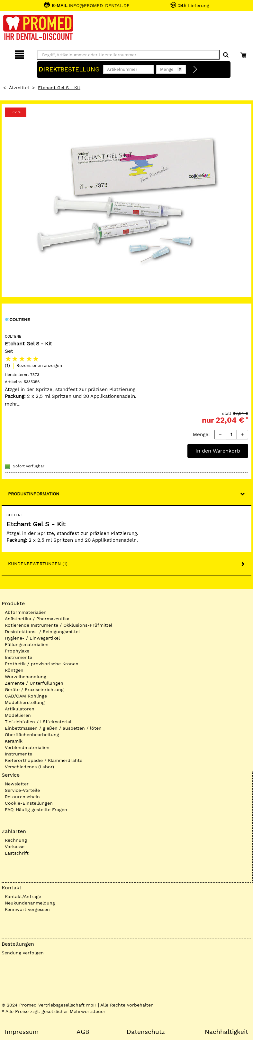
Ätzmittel (19, 87)
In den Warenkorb (217, 451)
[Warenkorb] (244, 53)
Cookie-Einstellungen (29, 803)
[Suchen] (225, 55)
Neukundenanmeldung (30, 902)
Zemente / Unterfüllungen (34, 683)
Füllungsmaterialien (27, 644)
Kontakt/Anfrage (23, 896)
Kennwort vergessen (27, 909)
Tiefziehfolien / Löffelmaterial (38, 721)
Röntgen (14, 670)
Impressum (22, 1031)
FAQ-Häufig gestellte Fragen (36, 809)
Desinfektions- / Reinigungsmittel (42, 631)
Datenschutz (146, 1031)
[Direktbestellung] (195, 69)
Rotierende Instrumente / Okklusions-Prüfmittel (58, 625)
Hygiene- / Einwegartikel (32, 638)
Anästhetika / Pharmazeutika (37, 618)
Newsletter (17, 783)
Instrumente (18, 657)
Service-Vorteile (22, 790)
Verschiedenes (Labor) (29, 766)
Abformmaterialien (26, 612)
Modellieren (18, 715)
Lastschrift (17, 853)
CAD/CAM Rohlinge (26, 695)
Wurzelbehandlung (25, 676)
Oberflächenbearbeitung (32, 734)
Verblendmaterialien (27, 747)
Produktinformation (33, 493)
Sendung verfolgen (23, 952)
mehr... (13, 404)
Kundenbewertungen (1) (38, 563)
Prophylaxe (17, 650)
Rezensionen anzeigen (39, 365)
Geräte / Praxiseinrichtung (34, 689)
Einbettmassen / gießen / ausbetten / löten (53, 728)
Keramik (14, 741)
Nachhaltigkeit (226, 1031)
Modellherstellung (25, 702)
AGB (83, 1031)
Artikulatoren (19, 708)
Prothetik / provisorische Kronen (41, 663)
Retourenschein (22, 796)
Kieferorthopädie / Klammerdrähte (43, 760)
